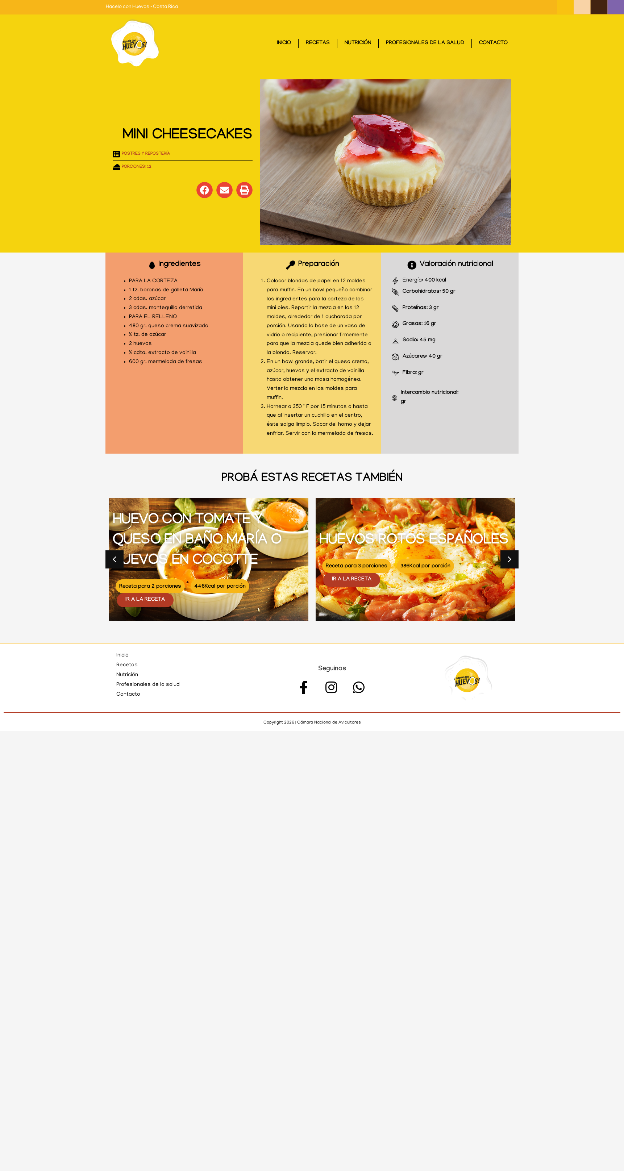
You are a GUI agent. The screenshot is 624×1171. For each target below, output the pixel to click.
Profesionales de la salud (425, 43)
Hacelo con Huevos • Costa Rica (142, 7)
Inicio (284, 43)
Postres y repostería (146, 154)
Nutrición (358, 43)
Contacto (493, 43)
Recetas (318, 43)
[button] (204, 190)
